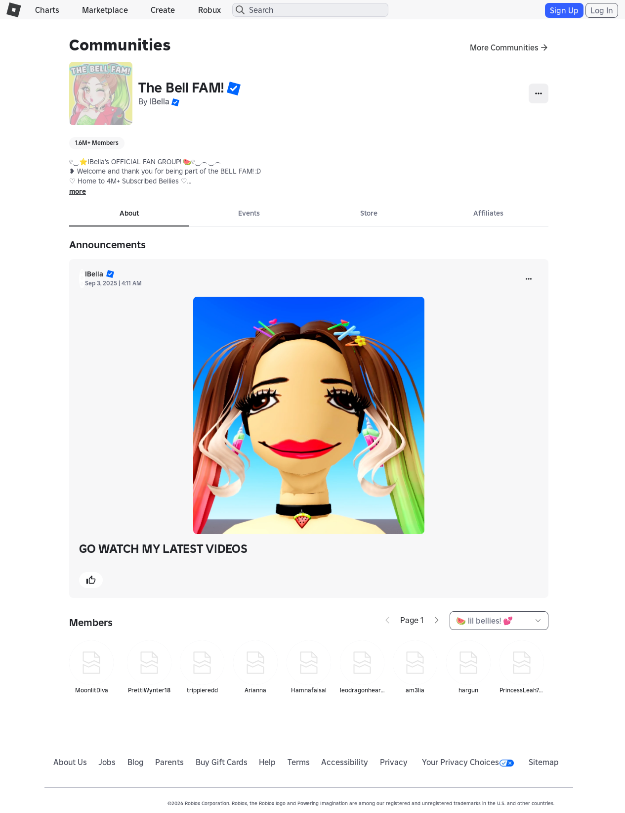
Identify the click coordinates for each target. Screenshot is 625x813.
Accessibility (344, 762)
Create (163, 10)
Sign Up (564, 10)
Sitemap (544, 762)
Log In (601, 10)
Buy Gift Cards (222, 762)
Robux (209, 10)
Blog (135, 762)
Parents (169, 762)
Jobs (107, 762)
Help (267, 762)
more (77, 191)
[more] (529, 279)
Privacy (394, 762)
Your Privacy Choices (468, 762)
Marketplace (105, 10)
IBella (159, 101)
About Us (70, 762)
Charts (47, 10)
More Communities (504, 47)
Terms (299, 762)
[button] (234, 88)
